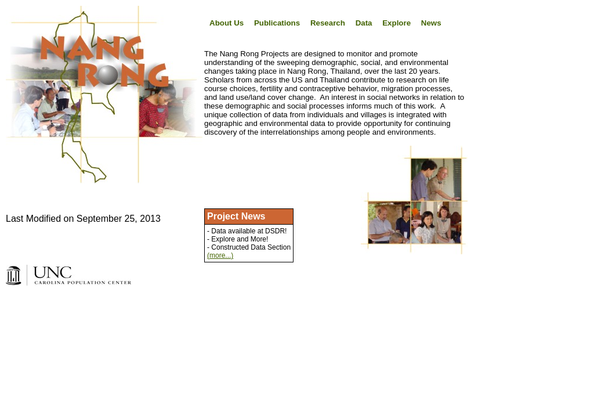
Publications (277, 23)
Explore (396, 23)
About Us (226, 23)
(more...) (220, 255)
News (431, 23)
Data (364, 23)
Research (327, 23)
